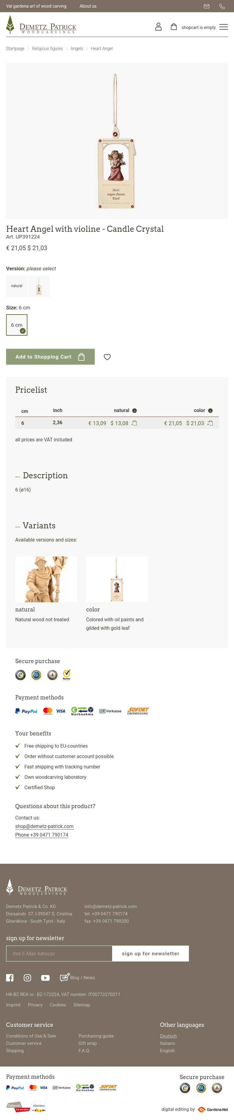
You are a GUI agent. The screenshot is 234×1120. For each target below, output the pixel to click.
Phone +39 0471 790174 (41, 835)
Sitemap (81, 1005)
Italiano (167, 1043)
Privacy (35, 1005)
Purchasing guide (96, 1036)
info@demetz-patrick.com (110, 906)
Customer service (24, 1043)
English (167, 1050)
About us (88, 6)
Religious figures (47, 48)
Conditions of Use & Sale (31, 1036)
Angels (76, 48)
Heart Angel (102, 48)
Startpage (15, 48)
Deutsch (168, 1036)
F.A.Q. (84, 1050)
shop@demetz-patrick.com (44, 826)
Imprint (13, 1005)
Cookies (58, 1005)
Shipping (15, 1050)
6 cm (17, 325)
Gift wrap (88, 1043)
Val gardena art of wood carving (36, 6)
